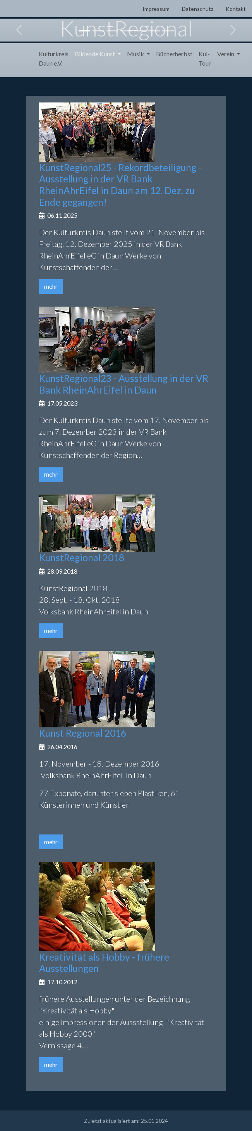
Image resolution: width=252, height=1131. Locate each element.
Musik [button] (136, 53)
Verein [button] (226, 53)
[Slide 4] (126, 30)
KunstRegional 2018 (81, 557)
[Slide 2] (98, 30)
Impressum (156, 8)
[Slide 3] (112, 30)
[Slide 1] (84, 30)
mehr (51, 286)
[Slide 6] (154, 30)
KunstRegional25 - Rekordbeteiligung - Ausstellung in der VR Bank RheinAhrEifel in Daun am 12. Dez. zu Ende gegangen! (120, 185)
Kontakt (236, 8)
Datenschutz (197, 8)
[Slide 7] (168, 30)
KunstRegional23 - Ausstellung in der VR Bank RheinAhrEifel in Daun (123, 384)
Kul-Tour (205, 58)
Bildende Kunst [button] (95, 53)
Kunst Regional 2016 (82, 733)
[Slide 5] (140, 30)
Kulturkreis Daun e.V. (54, 58)
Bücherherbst (174, 53)
